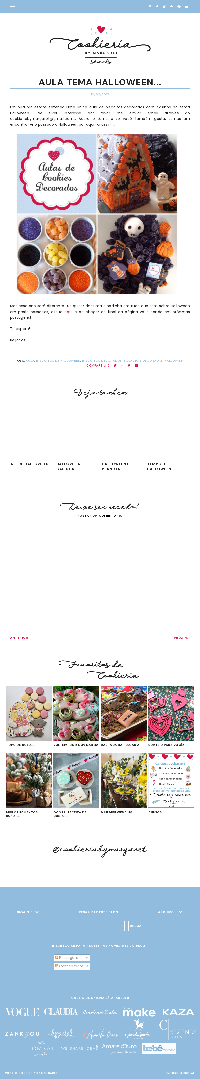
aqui (68, 311)
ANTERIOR (19, 638)
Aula (30, 361)
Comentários (69, 966)
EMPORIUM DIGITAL (180, 1073)
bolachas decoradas (143, 361)
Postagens (67, 957)
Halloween (175, 361)
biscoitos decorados (102, 361)
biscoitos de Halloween (58, 361)
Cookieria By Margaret (38, 1073)
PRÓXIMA (182, 638)
